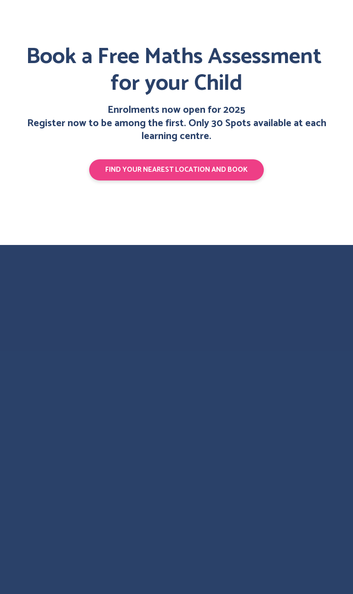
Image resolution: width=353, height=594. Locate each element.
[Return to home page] (45, 300)
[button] (176, 170)
